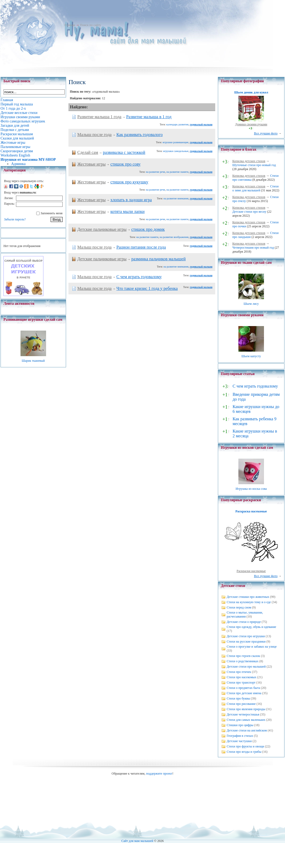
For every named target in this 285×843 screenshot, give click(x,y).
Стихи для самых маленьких (246, 720)
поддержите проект (159, 773)
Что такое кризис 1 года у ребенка (147, 288)
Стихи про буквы (238, 698)
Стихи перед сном (239, 607)
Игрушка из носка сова (251, 489)
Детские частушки (239, 741)
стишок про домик (148, 229)
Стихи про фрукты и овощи (245, 746)
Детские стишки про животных (248, 597)
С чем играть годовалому (139, 276)
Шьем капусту (251, 356)
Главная (69, 25)
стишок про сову (125, 164)
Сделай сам (87, 152)
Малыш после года (94, 134)
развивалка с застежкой (124, 152)
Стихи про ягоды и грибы (244, 752)
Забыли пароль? (15, 219)
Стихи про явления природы (246, 709)
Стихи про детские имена (244, 693)
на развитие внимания (176, 198)
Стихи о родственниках (242, 661)
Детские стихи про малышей (246, 666)
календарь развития (177, 124)
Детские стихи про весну (249, 211)
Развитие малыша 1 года (99, 116)
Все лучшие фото (266, 133)
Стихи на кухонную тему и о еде (249, 602)
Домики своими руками (251, 124)
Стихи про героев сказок (243, 656)
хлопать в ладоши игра (131, 200)
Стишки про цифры (240, 725)
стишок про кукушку (129, 182)
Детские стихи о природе (244, 622)
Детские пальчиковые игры (102, 229)
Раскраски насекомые (251, 571)
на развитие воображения (174, 237)
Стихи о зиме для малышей (255, 188)
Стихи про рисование (241, 704)
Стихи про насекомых (241, 677)
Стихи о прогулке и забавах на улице (252, 646)
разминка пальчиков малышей (158, 259)
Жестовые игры (91, 164)
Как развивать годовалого (139, 134)
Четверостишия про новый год (253, 247)
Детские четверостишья (243, 714)
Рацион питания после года (141, 247)
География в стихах (240, 736)
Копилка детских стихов (248, 161)
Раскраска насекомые (251, 511)
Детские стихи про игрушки (246, 636)
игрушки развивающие (175, 142)
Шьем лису (251, 304)
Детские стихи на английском (247, 730)
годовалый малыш (201, 124)
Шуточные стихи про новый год (254, 165)
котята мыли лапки (127, 211)
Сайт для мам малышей (137, 841)
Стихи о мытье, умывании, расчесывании (245, 614)
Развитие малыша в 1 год (149, 116)
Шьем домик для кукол (251, 92)
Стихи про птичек (239, 672)
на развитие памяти (177, 171)
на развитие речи (155, 171)
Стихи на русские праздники (246, 641)
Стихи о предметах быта (243, 688)
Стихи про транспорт (241, 682)
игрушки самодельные (175, 151)
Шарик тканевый (33, 361)
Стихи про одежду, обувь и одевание (251, 627)
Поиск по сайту (90, 25)
